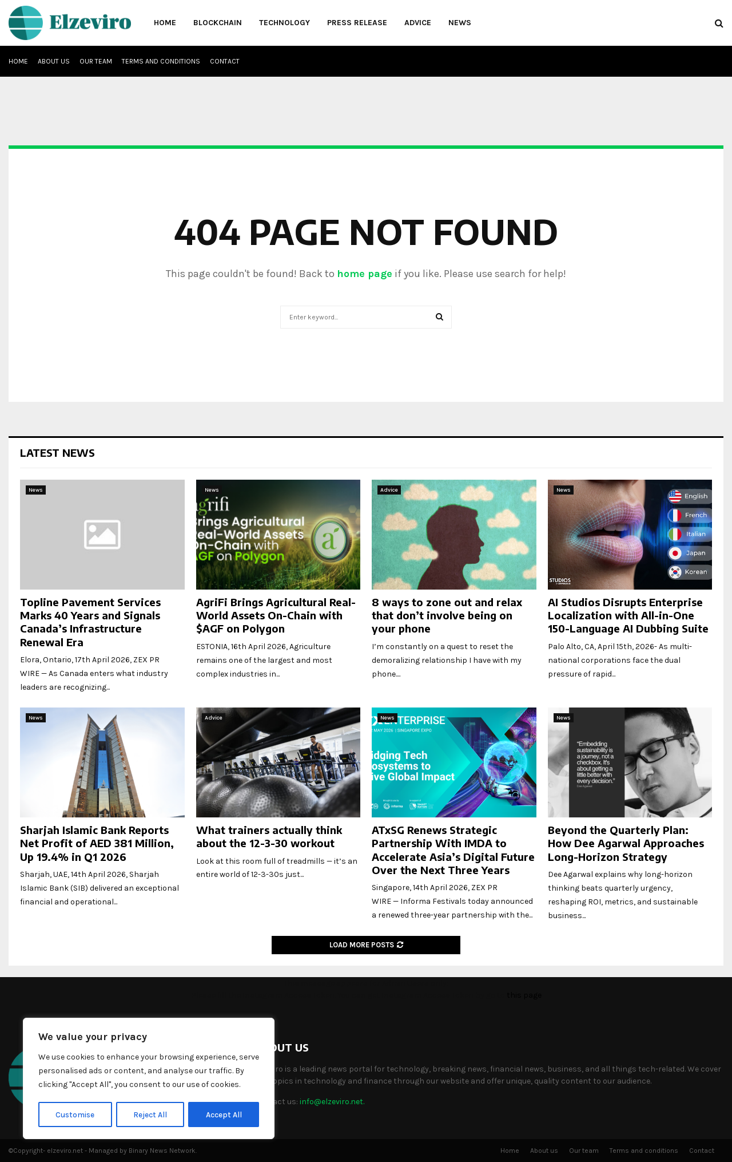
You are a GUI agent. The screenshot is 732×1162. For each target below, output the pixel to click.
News (459, 22)
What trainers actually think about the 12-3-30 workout (269, 836)
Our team (95, 61)
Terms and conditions (161, 61)
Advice (417, 22)
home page (364, 273)
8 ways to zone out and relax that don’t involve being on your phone (447, 615)
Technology (284, 22)
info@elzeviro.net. (332, 1101)
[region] (148, 1079)
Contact (225, 61)
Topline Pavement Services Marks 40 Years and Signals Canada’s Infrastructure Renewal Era (90, 622)
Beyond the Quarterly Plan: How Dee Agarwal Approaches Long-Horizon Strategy (626, 843)
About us (54, 61)
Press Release (357, 22)
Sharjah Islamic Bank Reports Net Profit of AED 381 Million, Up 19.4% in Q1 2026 (97, 843)
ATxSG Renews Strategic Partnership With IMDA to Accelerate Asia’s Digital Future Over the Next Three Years (453, 849)
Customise (75, 1114)
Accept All (224, 1114)
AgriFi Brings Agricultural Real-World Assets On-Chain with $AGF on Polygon (276, 615)
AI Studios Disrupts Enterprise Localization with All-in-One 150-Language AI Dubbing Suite (628, 615)
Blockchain (217, 22)
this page (524, 995)
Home (165, 22)
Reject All (151, 1114)
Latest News (57, 452)
